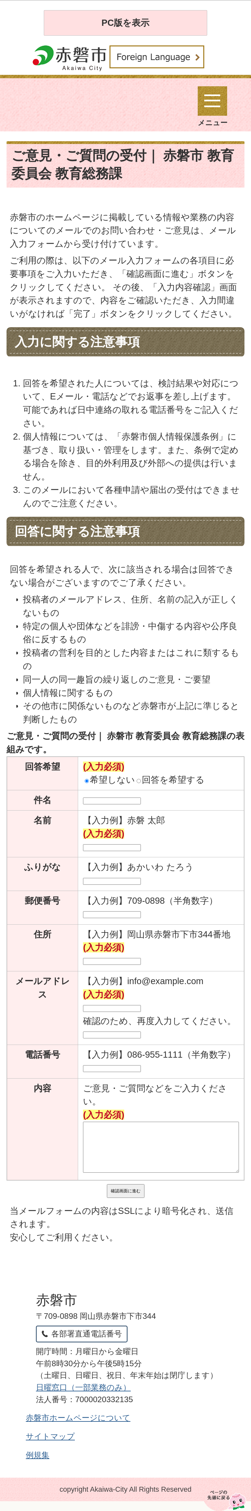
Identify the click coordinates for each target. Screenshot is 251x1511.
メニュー (212, 106)
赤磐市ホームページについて (78, 1427)
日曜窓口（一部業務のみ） (83, 1397)
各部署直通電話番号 (86, 1343)
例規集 (37, 1464)
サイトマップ (50, 1446)
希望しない (110, 780)
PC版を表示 (126, 23)
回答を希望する (171, 780)
